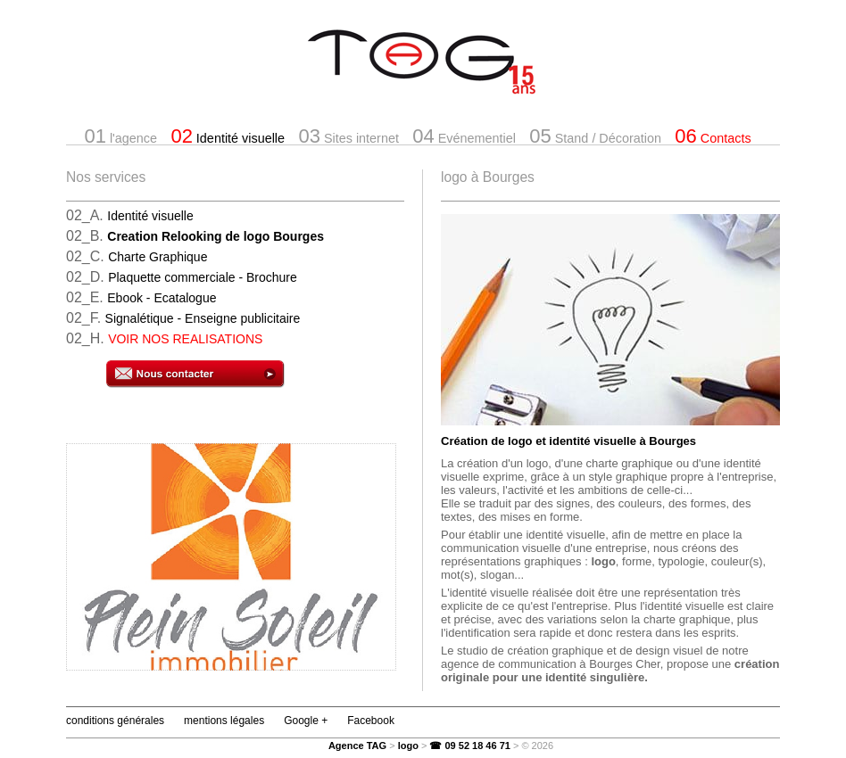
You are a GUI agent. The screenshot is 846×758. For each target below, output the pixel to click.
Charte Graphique (157, 257)
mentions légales (224, 720)
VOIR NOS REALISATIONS (185, 339)
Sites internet (348, 136)
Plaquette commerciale (202, 277)
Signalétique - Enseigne (203, 318)
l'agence (120, 136)
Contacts (713, 136)
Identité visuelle (227, 136)
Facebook (370, 720)
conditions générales (115, 720)
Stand (595, 136)
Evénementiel (464, 136)
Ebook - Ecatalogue (161, 298)
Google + (306, 720)
